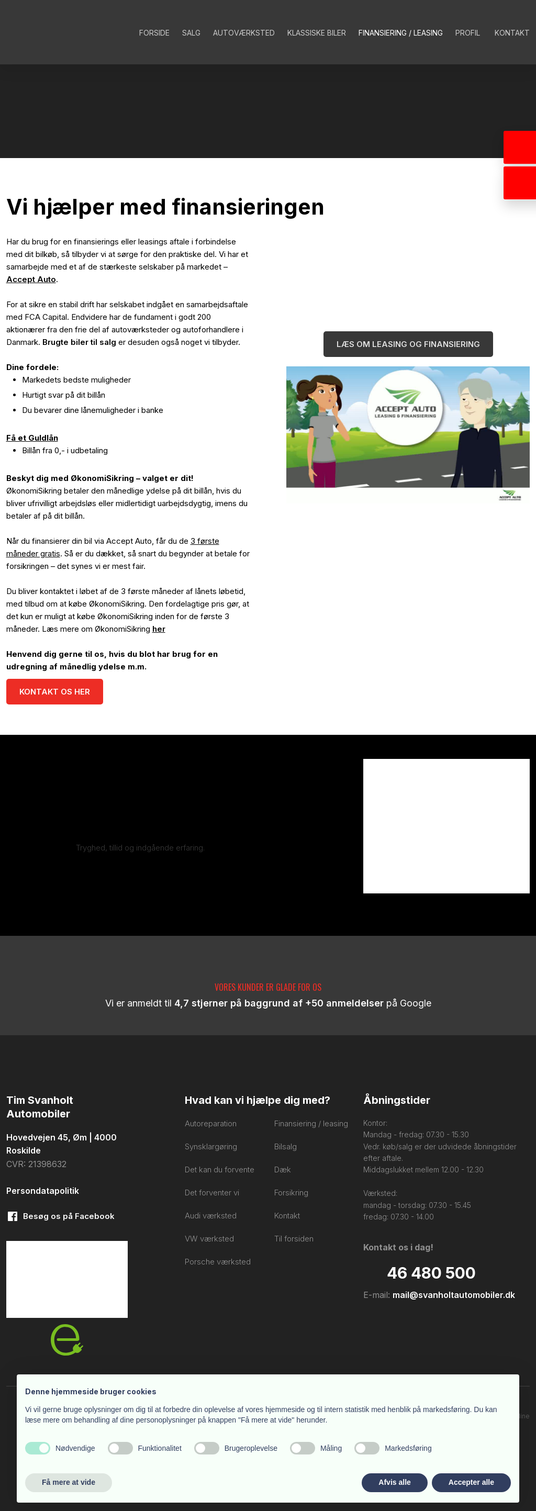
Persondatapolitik (42, 1190)
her (158, 629)
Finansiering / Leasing (401, 32)
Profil (467, 32)
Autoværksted (244, 32)
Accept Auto (31, 279)
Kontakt (512, 32)
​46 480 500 (431, 1272)
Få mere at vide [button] (68, 1482)
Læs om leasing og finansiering (408, 344)
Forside (154, 32)
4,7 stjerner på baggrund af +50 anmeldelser (279, 1003)
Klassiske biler (316, 32)
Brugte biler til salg (79, 342)
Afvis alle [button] (394, 1482)
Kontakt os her (54, 692)
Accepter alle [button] (471, 1482)
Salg (191, 32)
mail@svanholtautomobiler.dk (454, 1295)
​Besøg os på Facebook (69, 1216)
